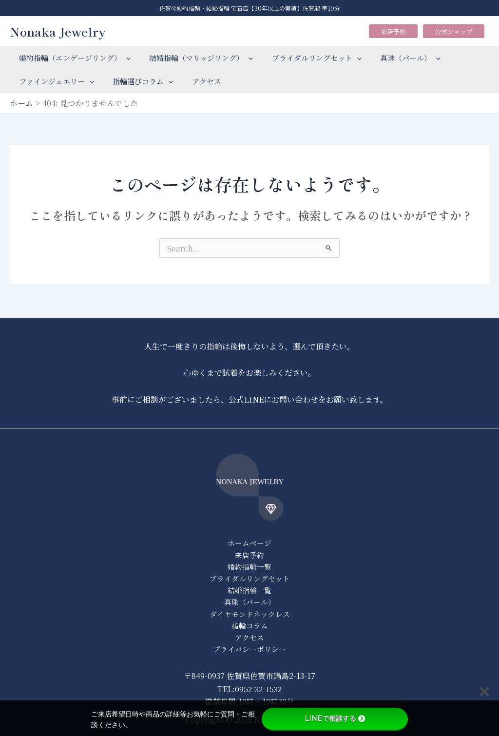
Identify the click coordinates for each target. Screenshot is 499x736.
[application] (124, 58)
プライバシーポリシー (249, 649)
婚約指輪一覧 (249, 565)
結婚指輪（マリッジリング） (195, 58)
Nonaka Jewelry (58, 31)
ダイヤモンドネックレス (250, 613)
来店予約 (393, 31)
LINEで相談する (335, 718)
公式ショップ (454, 31)
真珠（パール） (396, 58)
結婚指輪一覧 (249, 588)
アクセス (196, 81)
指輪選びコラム (137, 81)
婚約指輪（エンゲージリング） (73, 58)
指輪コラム (249, 625)
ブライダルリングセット (306, 58)
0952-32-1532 (258, 689)
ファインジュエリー (54, 81)
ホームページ (249, 540)
